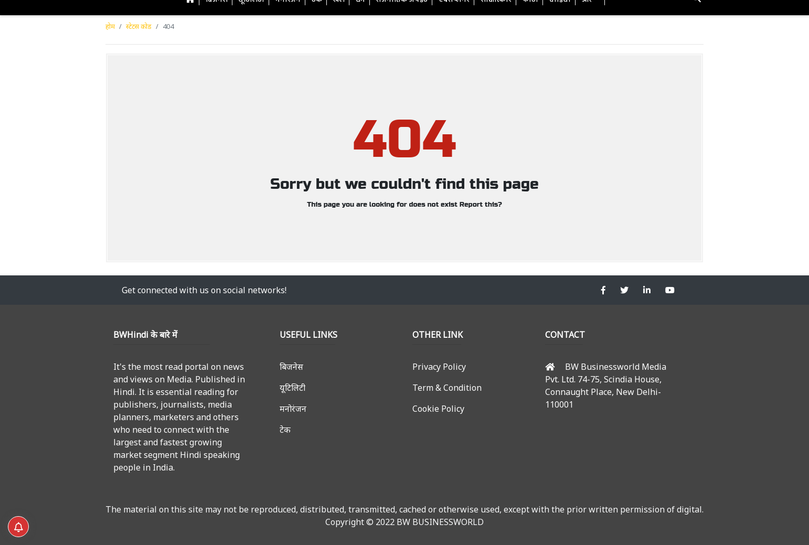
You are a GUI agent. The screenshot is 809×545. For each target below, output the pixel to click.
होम (110, 26)
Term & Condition (447, 387)
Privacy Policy (439, 366)
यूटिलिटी (292, 387)
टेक (285, 429)
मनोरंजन (293, 408)
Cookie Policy (438, 408)
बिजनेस (291, 366)
